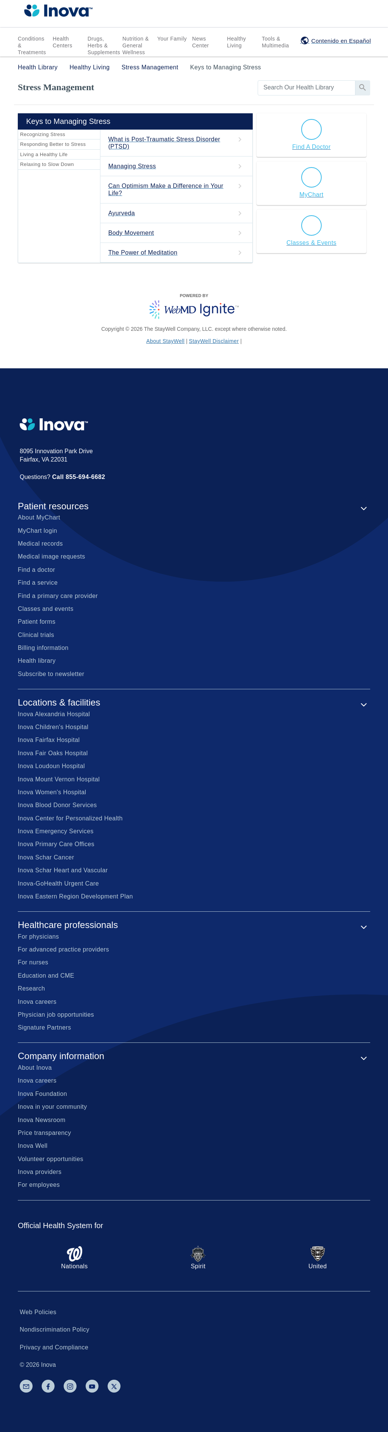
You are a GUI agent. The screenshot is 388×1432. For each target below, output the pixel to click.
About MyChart (39, 517)
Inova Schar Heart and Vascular (63, 870)
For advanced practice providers (63, 949)
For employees (39, 1185)
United (317, 1257)
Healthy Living (236, 42)
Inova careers (37, 1001)
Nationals (74, 1257)
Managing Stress (132, 166)
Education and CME (46, 975)
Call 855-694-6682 (78, 477)
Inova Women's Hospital (52, 792)
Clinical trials (36, 635)
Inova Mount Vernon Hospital (59, 779)
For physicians (38, 936)
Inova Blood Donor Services (57, 805)
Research (31, 988)
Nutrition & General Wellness (135, 45)
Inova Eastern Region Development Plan (75, 896)
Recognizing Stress (42, 134)
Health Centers (62, 42)
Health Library (38, 67)
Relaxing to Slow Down (47, 164)
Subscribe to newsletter (51, 674)
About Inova (35, 1067)
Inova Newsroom (42, 1120)
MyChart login (37, 530)
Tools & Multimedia (275, 42)
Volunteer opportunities (50, 1159)
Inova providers (39, 1172)
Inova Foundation (42, 1094)
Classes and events (46, 609)
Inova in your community (52, 1106)
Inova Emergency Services (56, 831)
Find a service (38, 582)
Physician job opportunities (56, 1014)
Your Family (172, 39)
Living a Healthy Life (43, 154)
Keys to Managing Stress (225, 67)
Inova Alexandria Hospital (54, 714)
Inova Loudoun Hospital (51, 766)
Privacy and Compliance (54, 1347)
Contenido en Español (341, 41)
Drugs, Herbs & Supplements (104, 45)
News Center (200, 42)
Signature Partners (44, 1027)
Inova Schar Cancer (46, 857)
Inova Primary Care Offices (56, 844)
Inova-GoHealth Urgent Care (58, 883)
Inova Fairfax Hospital (49, 740)
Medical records (40, 543)
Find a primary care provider (58, 596)
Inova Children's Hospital (53, 727)
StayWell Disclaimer (214, 341)
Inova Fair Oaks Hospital (53, 753)
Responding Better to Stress (53, 144)
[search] (306, 87)
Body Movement (131, 233)
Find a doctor (36, 570)
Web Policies (38, 1312)
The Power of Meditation (143, 252)
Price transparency (44, 1133)
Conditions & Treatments (32, 45)
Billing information (43, 648)
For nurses (33, 962)
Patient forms (36, 621)
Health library (37, 660)
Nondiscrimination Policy (54, 1329)
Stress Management (150, 67)
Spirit (198, 1257)
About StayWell (165, 341)
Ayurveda (121, 213)
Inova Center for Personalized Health (70, 818)
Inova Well (32, 1145)
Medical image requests (51, 556)
